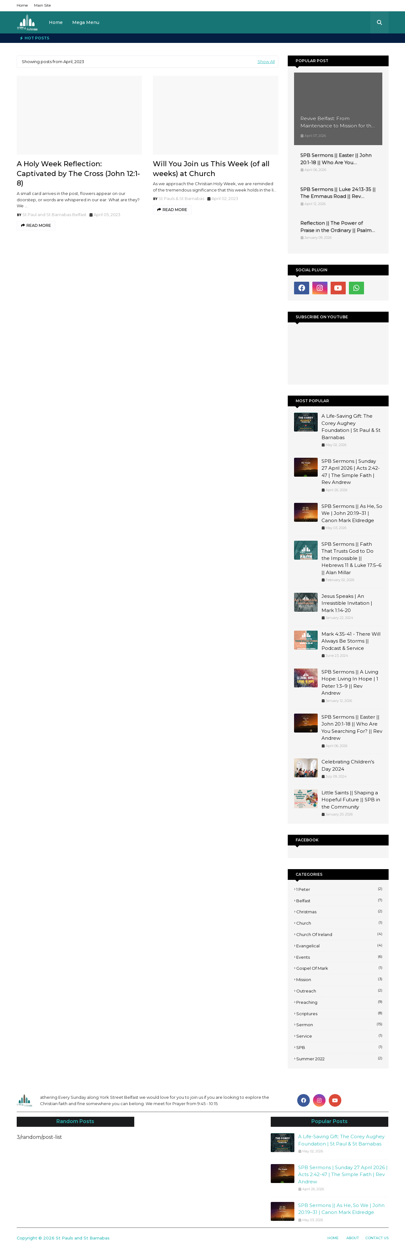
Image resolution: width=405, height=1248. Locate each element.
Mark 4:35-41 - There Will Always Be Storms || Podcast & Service (350, 641)
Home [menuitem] (56, 22)
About (352, 1238)
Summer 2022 (339, 1058)
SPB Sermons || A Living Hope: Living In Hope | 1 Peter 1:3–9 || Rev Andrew (349, 682)
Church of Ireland (339, 934)
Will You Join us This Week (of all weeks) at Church (211, 169)
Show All (266, 61)
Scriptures (339, 1013)
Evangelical (339, 945)
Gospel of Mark (339, 968)
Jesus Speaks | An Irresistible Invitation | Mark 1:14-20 (346, 603)
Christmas (339, 911)
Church (339, 923)
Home (22, 5)
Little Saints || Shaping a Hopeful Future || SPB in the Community (350, 800)
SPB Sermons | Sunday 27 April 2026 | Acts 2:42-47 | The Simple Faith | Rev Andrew (350, 472)
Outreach (339, 990)
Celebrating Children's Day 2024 (347, 765)
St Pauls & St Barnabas (181, 198)
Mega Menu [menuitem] (85, 22)
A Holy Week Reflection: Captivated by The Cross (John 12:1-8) (78, 174)
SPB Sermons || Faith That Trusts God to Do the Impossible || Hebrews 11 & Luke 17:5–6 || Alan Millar (351, 558)
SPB (339, 1047)
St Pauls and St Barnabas (83, 1237)
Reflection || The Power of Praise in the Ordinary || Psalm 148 (336, 227)
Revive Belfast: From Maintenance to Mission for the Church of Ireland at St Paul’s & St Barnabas (337, 122)
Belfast (339, 900)
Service (339, 1036)
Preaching (339, 1002)
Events (339, 957)
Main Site (42, 5)
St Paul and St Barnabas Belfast (54, 214)
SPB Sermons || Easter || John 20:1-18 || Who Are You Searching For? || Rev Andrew (336, 159)
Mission (339, 979)
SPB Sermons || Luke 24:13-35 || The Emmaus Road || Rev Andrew (338, 193)
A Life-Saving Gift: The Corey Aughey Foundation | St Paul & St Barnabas (350, 426)
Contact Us (377, 1238)
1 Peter (339, 889)
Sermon (339, 1024)
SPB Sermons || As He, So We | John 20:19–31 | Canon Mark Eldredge (351, 513)
